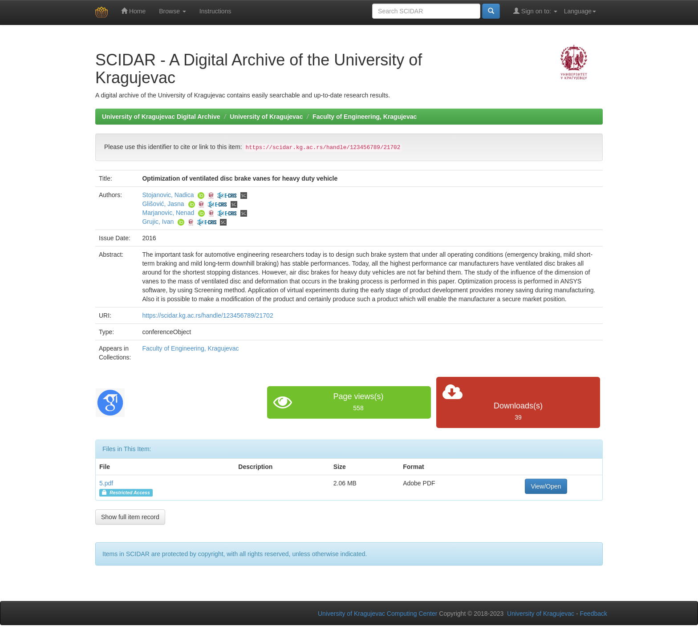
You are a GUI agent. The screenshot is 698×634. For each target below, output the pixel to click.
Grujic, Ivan (158, 221)
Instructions (215, 11)
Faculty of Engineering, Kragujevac (364, 116)
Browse (172, 11)
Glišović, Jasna (163, 203)
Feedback (593, 613)
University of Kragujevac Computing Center (377, 613)
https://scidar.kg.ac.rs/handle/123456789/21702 (207, 315)
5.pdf (106, 483)
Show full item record (130, 517)
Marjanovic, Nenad (168, 212)
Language (580, 11)
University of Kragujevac (266, 116)
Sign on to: (535, 11)
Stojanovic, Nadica (168, 194)
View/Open (546, 486)
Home (133, 11)
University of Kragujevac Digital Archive (161, 116)
